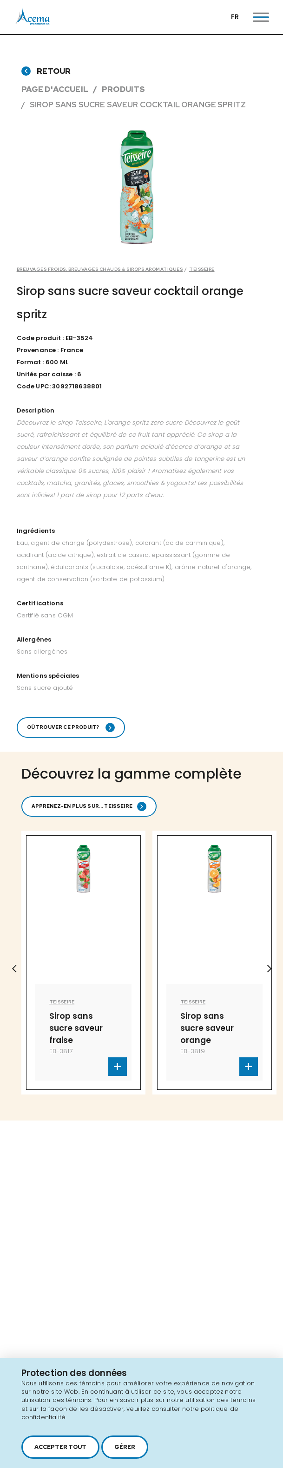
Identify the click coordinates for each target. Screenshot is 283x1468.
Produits (123, 89)
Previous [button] (14, 969)
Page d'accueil (54, 89)
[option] (83, 962)
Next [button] (269, 969)
